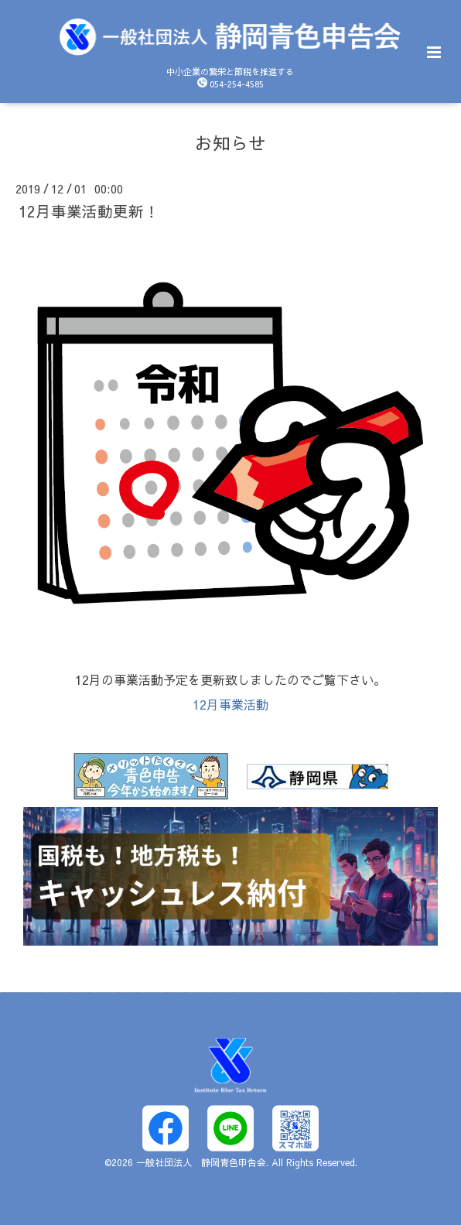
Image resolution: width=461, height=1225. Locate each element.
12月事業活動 (230, 704)
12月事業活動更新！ (89, 210)
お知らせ (230, 142)
